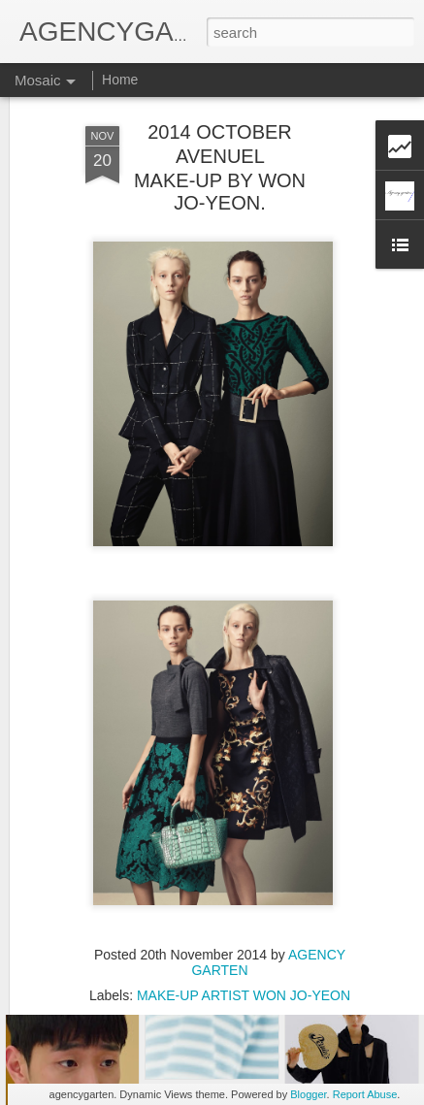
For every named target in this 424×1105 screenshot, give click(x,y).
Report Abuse (365, 1094)
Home (120, 79)
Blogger (308, 1094)
